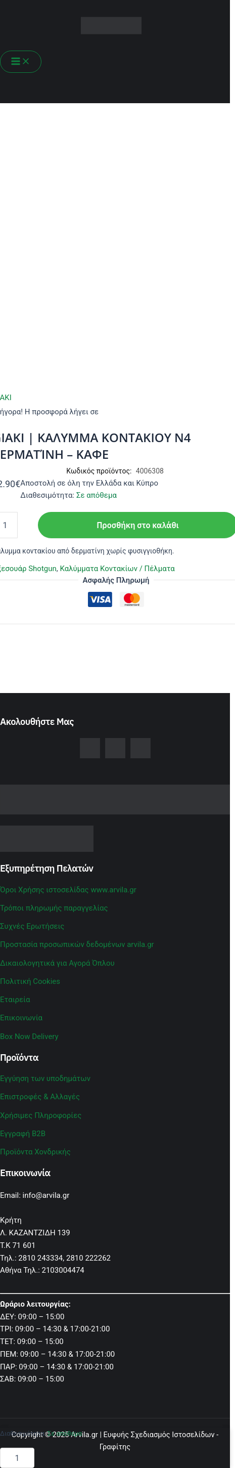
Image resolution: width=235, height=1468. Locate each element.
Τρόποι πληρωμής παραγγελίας (54, 908)
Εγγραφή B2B (22, 1133)
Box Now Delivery (29, 1036)
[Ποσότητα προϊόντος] (17, 1458)
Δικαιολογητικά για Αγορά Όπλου (57, 963)
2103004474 (63, 1270)
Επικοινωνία (21, 1017)
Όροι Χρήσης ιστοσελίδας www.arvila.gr (68, 889)
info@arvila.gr (46, 1195)
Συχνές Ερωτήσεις (32, 926)
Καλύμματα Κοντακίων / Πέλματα (117, 568)
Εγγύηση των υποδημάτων (45, 1078)
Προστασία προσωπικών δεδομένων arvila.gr (77, 944)
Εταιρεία (15, 999)
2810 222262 (88, 1258)
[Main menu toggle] (20, 62)
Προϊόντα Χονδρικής (35, 1151)
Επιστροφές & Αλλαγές (40, 1096)
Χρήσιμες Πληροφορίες (40, 1115)
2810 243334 (40, 1258)
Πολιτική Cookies (30, 981)
